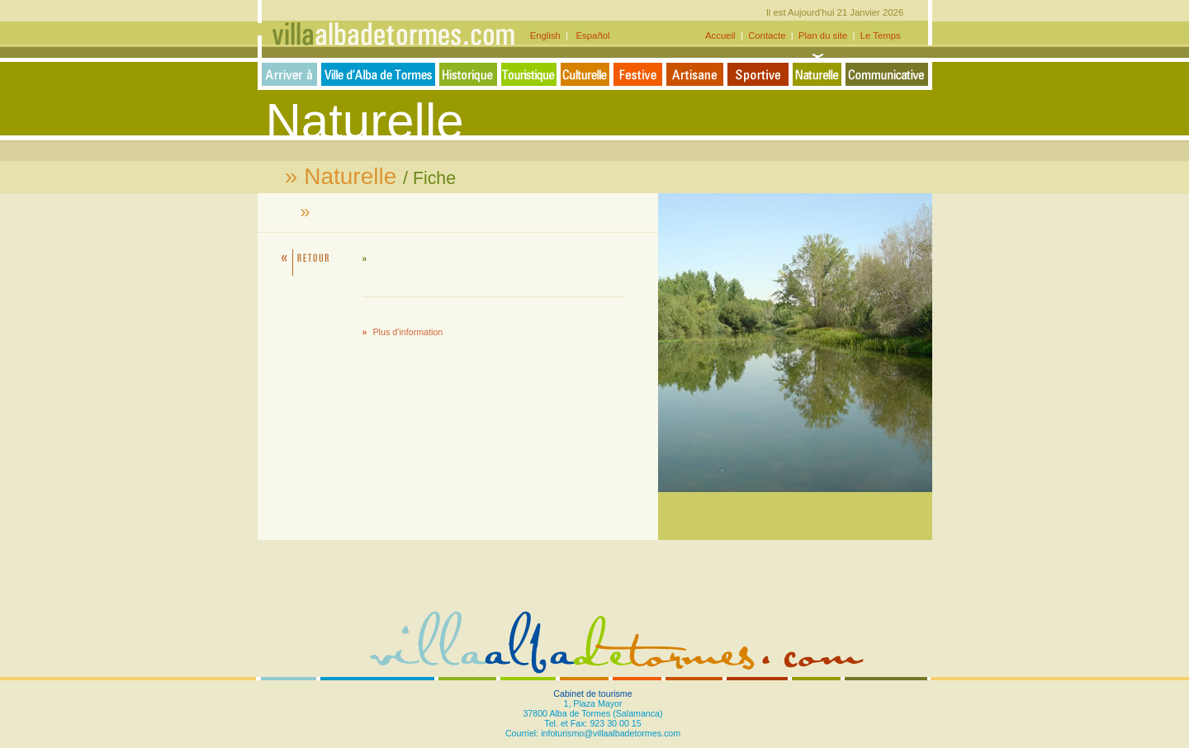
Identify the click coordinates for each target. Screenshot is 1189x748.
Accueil (721, 35)
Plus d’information (408, 332)
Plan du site (823, 35)
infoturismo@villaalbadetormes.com (610, 733)
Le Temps (880, 35)
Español (590, 35)
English (548, 35)
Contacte (767, 35)
